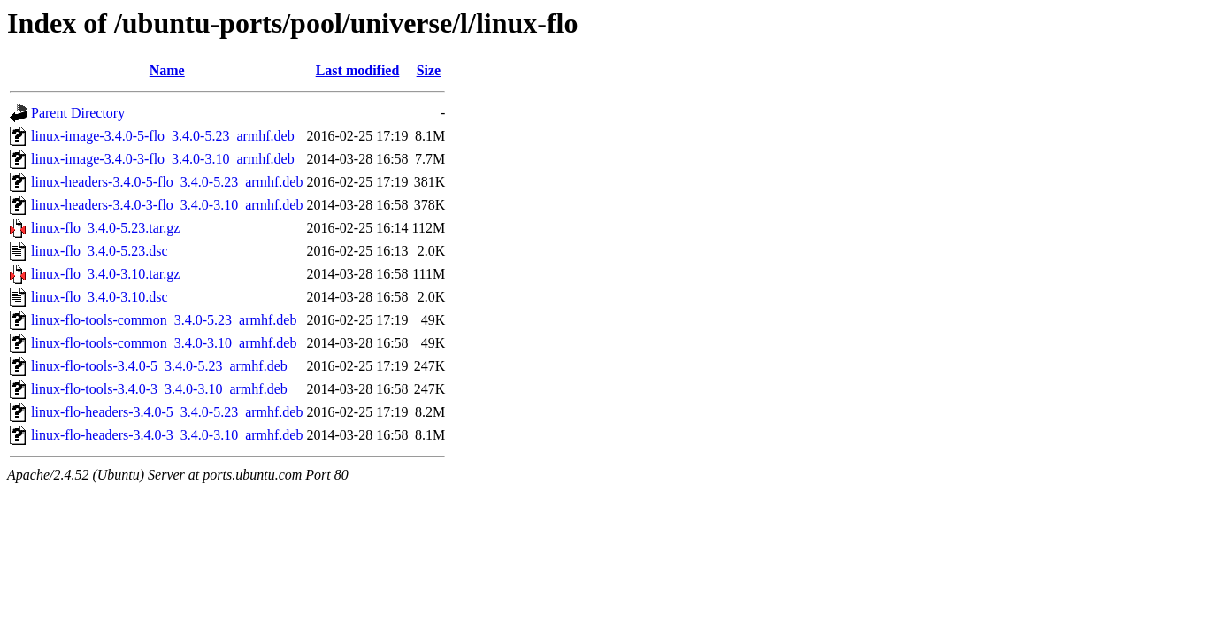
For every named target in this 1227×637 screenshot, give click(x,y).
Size (429, 70)
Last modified (358, 70)
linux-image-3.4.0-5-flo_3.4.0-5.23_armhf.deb (163, 135)
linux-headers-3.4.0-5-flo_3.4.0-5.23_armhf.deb (167, 181)
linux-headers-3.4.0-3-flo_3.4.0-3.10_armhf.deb (167, 204)
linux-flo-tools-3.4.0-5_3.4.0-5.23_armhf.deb (159, 365)
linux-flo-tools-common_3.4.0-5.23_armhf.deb (163, 319)
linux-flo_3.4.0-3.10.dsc (99, 296)
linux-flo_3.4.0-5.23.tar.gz (105, 227)
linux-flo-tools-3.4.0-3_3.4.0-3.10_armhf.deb (159, 388)
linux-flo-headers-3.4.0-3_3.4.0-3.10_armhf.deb (167, 434)
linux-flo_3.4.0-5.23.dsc (99, 250)
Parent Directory (78, 112)
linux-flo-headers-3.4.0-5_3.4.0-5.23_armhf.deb (167, 411)
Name (167, 70)
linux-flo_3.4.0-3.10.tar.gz (105, 273)
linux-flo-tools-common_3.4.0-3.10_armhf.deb (163, 342)
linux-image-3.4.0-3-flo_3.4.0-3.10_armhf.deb (163, 158)
